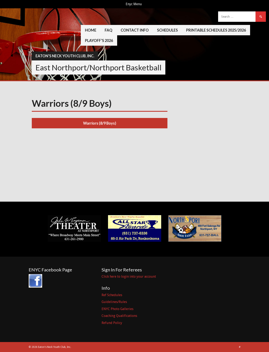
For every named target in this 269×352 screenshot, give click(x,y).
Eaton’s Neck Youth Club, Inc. (65, 56)
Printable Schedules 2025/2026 (216, 30)
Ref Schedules (112, 295)
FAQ (108, 30)
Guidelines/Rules (114, 302)
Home (90, 30)
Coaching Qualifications (119, 316)
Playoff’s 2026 (99, 40)
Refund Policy (112, 323)
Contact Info (135, 30)
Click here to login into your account (129, 276)
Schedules (167, 30)
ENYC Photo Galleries (117, 309)
